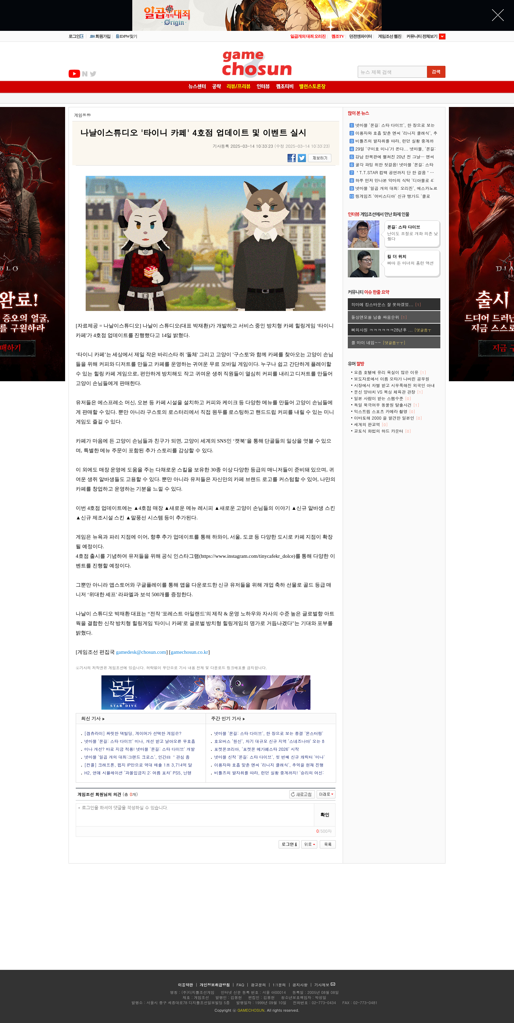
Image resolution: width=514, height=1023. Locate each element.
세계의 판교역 (371, 424)
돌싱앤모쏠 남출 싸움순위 (379, 317)
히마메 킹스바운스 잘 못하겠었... (386, 304)
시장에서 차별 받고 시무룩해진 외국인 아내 (394, 387)
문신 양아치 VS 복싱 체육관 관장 (388, 392)
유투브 (74, 74)
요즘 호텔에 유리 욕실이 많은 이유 (390, 372)
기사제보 (324, 984)
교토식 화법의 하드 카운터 (382, 431)
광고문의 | (260, 984)
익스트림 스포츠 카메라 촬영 (384, 411)
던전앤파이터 (360, 36)
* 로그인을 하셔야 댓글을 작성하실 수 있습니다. (195, 815)
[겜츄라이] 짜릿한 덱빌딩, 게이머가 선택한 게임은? (133, 733)
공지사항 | (303, 984)
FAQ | (243, 984)
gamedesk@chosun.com (141, 652)
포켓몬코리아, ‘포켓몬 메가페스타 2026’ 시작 (256, 749)
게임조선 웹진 (389, 36)
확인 (324, 814)
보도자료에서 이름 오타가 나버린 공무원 (391, 381)
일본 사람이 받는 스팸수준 (382, 398)
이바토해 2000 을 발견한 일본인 (388, 418)
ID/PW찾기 (126, 36)
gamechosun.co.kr (189, 652)
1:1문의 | (282, 984)
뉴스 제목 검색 (376, 72)
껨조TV (337, 36)
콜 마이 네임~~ (378, 342)
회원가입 (99, 36)
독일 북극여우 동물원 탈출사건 (386, 405)
